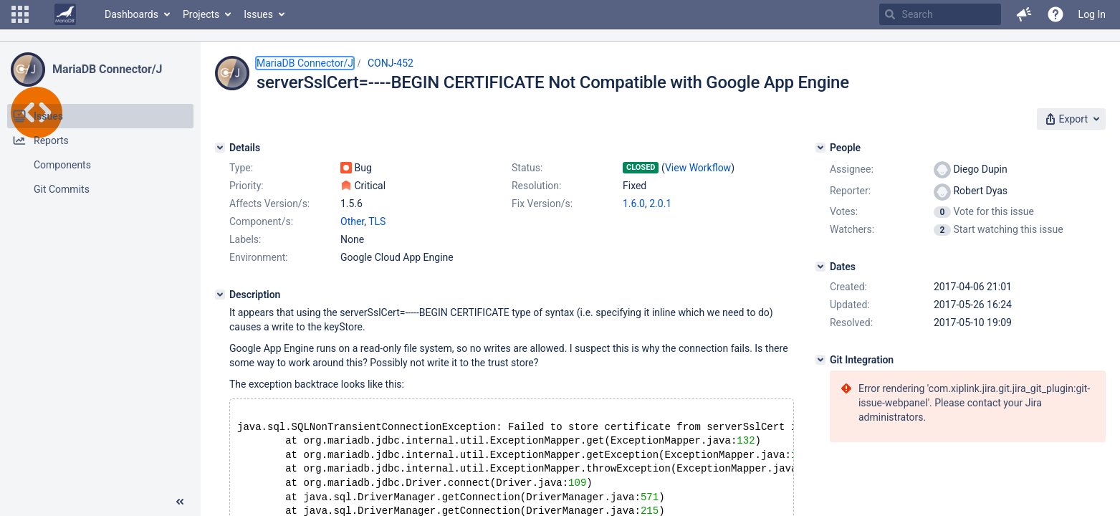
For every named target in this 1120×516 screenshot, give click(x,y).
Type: (241, 167)
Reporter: (850, 190)
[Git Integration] (820, 360)
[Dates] (820, 267)
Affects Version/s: (269, 203)
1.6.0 (634, 203)
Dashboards (131, 14)
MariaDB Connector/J (107, 69)
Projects (201, 14)
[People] (820, 148)
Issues (258, 14)
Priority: (246, 185)
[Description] (220, 295)
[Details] (220, 148)
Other (352, 221)
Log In (1092, 14)
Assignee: (851, 169)
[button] (20, 14)
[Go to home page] (65, 14)
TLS (377, 221)
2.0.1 (660, 203)
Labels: (245, 239)
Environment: (258, 257)
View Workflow (698, 167)
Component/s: (261, 221)
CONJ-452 (390, 63)
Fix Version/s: (542, 203)
